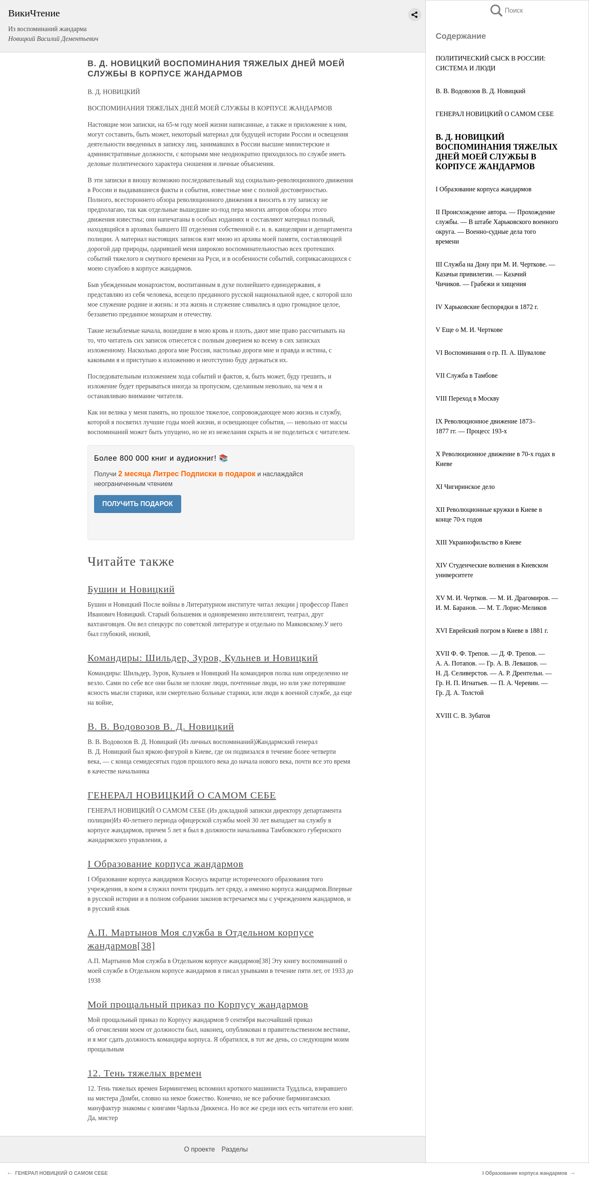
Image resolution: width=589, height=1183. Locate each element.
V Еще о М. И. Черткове (469, 329)
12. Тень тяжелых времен (145, 1073)
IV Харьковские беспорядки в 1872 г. (487, 306)
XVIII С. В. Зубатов (463, 715)
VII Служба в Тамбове (467, 375)
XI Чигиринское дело (465, 486)
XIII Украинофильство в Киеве (479, 542)
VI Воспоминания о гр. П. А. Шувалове (491, 352)
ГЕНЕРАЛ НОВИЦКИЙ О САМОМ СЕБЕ (495, 113)
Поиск (506, 10)
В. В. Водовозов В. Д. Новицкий (481, 90)
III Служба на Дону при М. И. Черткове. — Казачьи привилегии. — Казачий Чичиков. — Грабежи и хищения (495, 274)
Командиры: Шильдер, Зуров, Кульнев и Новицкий (203, 657)
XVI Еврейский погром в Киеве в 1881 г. (492, 630)
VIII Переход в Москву (467, 398)
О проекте (199, 1149)
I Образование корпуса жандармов (483, 189)
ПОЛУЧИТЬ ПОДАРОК (137, 503)
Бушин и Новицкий (131, 589)
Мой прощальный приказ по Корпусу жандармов (198, 1004)
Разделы (234, 1149)
